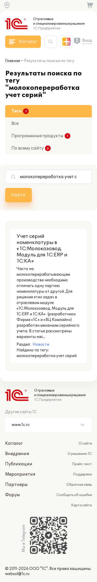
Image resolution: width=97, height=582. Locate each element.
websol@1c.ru (17, 574)
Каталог (14, 443)
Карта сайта (81, 505)
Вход (87, 40)
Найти (18, 195)
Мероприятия (20, 474)
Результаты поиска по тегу (49, 61)
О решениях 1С (80, 454)
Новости (41, 344)
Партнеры (16, 484)
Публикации (18, 464)
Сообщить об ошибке (74, 495)
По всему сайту (27, 148)
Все (15, 123)
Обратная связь (79, 485)
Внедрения (17, 453)
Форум (12, 495)
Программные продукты (37, 135)
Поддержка (82, 474)
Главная (12, 61)
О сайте (85, 443)
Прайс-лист (82, 464)
